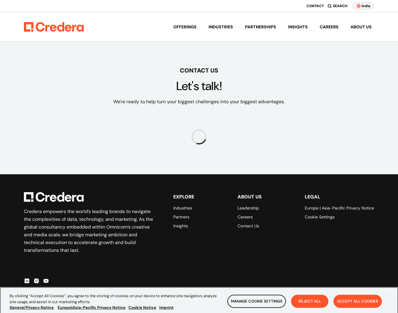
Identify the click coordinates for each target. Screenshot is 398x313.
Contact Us (248, 226)
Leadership (248, 208)
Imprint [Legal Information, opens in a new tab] (166, 310)
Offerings (185, 27)
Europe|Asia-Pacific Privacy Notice (91, 310)
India (363, 6)
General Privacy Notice (32, 310)
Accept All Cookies (357, 304)
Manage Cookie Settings (256, 304)
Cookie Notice (142, 310)
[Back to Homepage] (54, 27)
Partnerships (260, 27)
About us (361, 27)
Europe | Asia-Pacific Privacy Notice (339, 208)
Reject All (309, 304)
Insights (298, 27)
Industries (221, 27)
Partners (181, 217)
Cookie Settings (320, 217)
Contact (315, 6)
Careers (329, 27)
